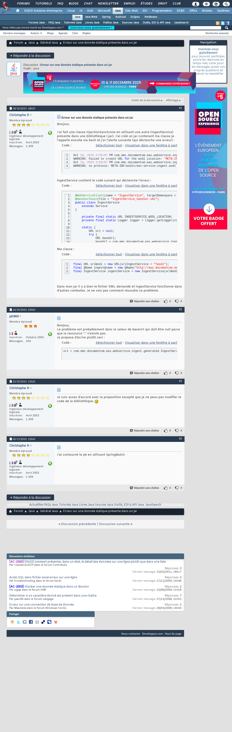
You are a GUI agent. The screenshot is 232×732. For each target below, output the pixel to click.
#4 (180, 438)
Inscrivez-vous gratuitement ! (91, 27)
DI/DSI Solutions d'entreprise (43, 11)
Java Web (91, 17)
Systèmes (223, 11)
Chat (88, 4)
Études (146, 4)
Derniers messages (14, 33)
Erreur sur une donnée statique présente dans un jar (76, 65)
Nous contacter (130, 633)
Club (176, 4)
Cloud (71, 11)
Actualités (36, 505)
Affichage (172, 100)
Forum (18, 43)
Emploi (129, 4)
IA (80, 11)
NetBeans (150, 17)
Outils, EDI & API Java (156, 22)
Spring (106, 17)
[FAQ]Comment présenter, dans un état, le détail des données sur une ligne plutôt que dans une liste (95, 562)
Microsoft (104, 11)
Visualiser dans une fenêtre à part (151, 146)
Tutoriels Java (72, 22)
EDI (145, 11)
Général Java (49, 43)
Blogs (73, 4)
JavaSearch (181, 22)
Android (120, 17)
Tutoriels (43, 4)
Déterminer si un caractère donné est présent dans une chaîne (53, 596)
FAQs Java (51, 505)
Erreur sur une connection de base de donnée (41, 605)
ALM (90, 11)
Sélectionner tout (109, 146)
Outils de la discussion (145, 100)
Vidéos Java (110, 22)
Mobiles (207, 11)
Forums (23, 4)
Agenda (62, 33)
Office (193, 11)
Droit (162, 4)
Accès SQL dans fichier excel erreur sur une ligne (43, 577)
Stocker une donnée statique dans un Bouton (56, 587)
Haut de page (173, 633)
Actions (35, 33)
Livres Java (92, 22)
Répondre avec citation (144, 301)
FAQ (60, 4)
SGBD (181, 11)
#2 (180, 309)
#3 (180, 381)
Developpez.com (152, 633)
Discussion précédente (78, 524)
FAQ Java (54, 22)
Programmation (162, 11)
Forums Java (36, 22)
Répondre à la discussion (30, 56)
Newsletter (107, 4)
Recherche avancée (217, 33)
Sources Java (130, 22)
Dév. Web (131, 11)
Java (118, 11)
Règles (87, 33)
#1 (180, 108)
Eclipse (135, 17)
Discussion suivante (114, 524)
